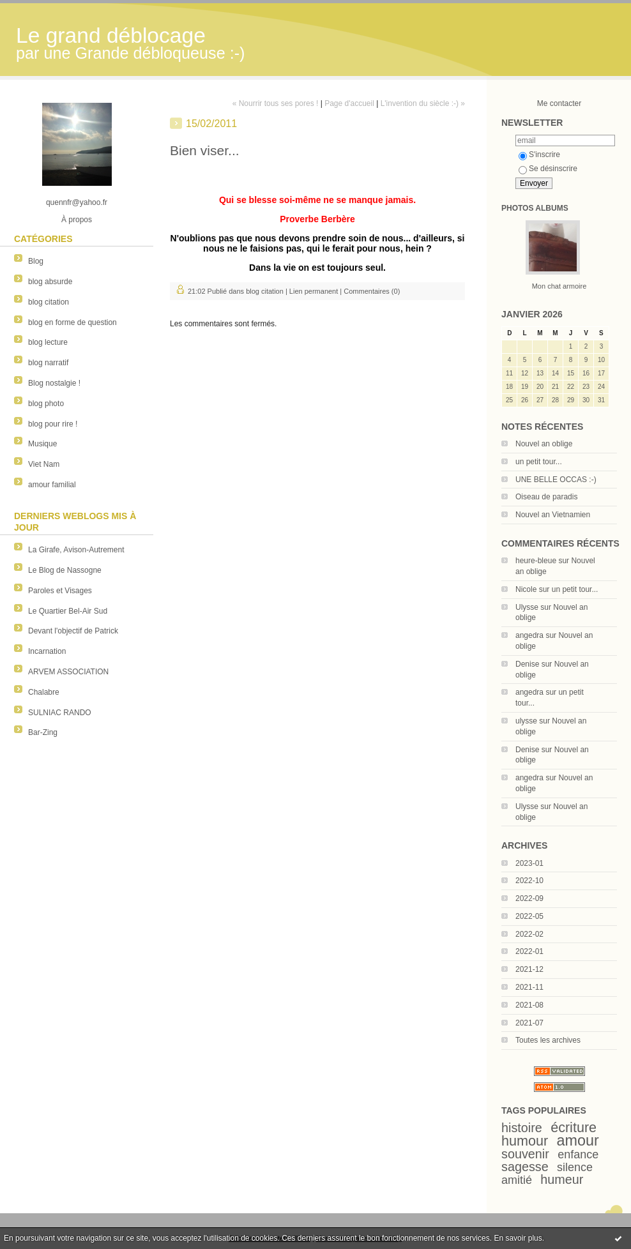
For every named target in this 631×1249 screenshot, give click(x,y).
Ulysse (526, 607)
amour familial (52, 484)
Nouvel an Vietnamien (552, 514)
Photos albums (534, 208)
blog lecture (48, 342)
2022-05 (529, 916)
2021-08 (529, 1005)
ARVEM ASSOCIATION (68, 671)
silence (575, 1167)
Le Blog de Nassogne (65, 570)
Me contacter (559, 103)
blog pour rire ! (52, 424)
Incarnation (47, 651)
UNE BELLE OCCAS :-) (556, 479)
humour (524, 1141)
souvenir (525, 1154)
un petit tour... (538, 461)
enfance (578, 1154)
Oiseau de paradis (546, 496)
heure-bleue (535, 560)
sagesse (525, 1167)
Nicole (525, 589)
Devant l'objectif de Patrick (73, 630)
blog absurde (50, 281)
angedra (529, 635)
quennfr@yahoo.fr (76, 202)
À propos (76, 219)
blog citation (48, 302)
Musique (42, 443)
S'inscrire (539, 154)
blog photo (46, 403)
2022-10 (529, 880)
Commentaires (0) (372, 291)
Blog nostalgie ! (54, 383)
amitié (516, 1180)
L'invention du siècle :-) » (423, 103)
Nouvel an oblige (543, 443)
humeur (561, 1179)
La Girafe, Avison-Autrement (76, 549)
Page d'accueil (349, 103)
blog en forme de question (72, 322)
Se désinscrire (548, 168)
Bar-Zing (42, 732)
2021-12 (529, 969)
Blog (35, 261)
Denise (527, 664)
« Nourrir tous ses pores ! (275, 103)
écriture (574, 1127)
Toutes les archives (548, 1040)
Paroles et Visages (60, 590)
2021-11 (529, 987)
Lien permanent (313, 291)
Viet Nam (43, 464)
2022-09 (529, 898)
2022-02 (529, 934)
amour (578, 1140)
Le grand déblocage (111, 35)
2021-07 (529, 1022)
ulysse (526, 720)
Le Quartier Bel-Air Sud (67, 611)
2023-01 (529, 863)
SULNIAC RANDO (59, 712)
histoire (521, 1128)
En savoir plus (518, 1238)
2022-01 (529, 951)
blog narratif (48, 362)
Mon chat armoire (559, 286)
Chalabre (43, 692)
